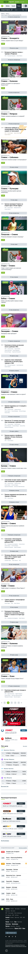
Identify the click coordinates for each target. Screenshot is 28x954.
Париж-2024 (18, 928)
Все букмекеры (5, 840)
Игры (23, 928)
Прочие (7, 926)
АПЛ (13, 915)
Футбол (7, 6)
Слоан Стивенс (5, 10)
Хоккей (13, 6)
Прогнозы (7, 911)
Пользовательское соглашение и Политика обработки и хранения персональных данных (15, 945)
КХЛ (21, 917)
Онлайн (12, 908)
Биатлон (18, 926)
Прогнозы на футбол (23, 848)
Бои (15, 922)
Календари (23, 908)
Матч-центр (4, 746)
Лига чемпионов (18, 913)
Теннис (19, 6)
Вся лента (13, 911)
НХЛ (24, 917)
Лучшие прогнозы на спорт (7, 848)
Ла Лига (17, 915)
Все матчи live (4, 786)
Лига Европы (8, 915)
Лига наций (10, 913)
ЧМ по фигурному (9, 928)
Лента (16, 10)
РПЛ (6, 913)
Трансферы (17, 908)
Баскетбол (12, 926)
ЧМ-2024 (7, 919)
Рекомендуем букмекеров (9, 798)
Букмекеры (15, 924)
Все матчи (25, 746)
